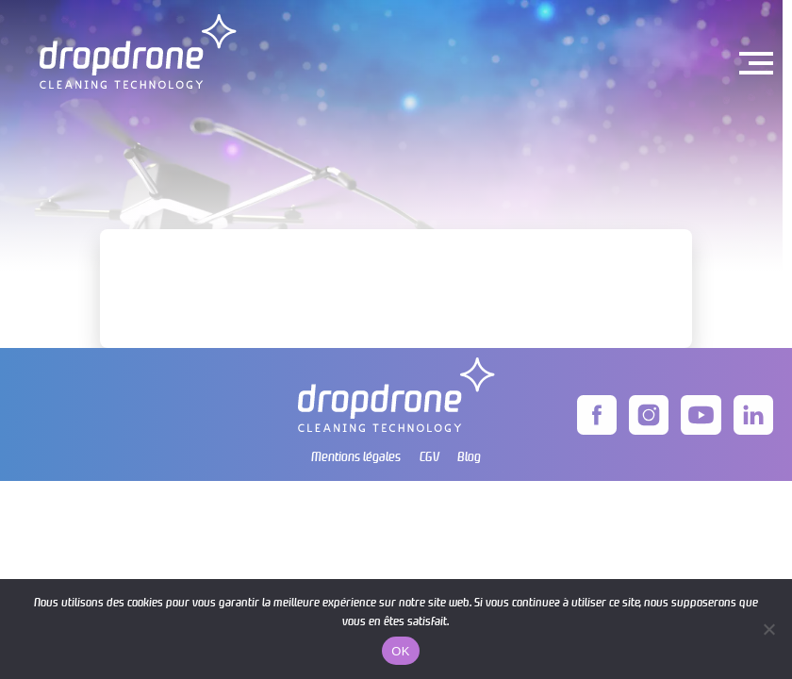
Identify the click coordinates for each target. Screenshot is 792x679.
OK (400, 651)
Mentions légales (356, 456)
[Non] (768, 629)
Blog (469, 456)
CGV (429, 456)
